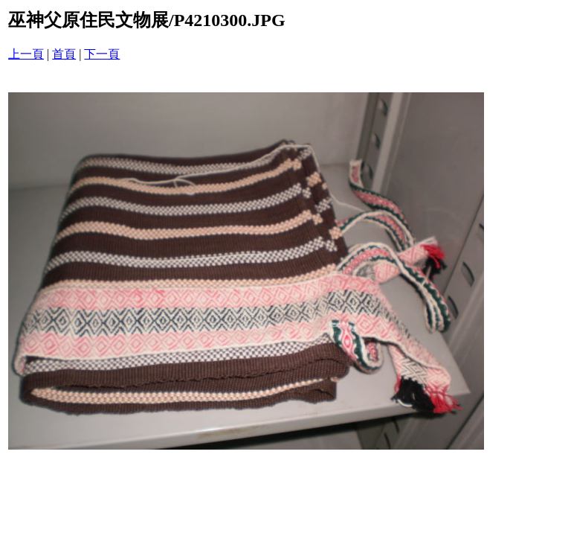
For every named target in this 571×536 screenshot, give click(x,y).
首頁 (64, 54)
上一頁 (26, 54)
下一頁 (102, 54)
